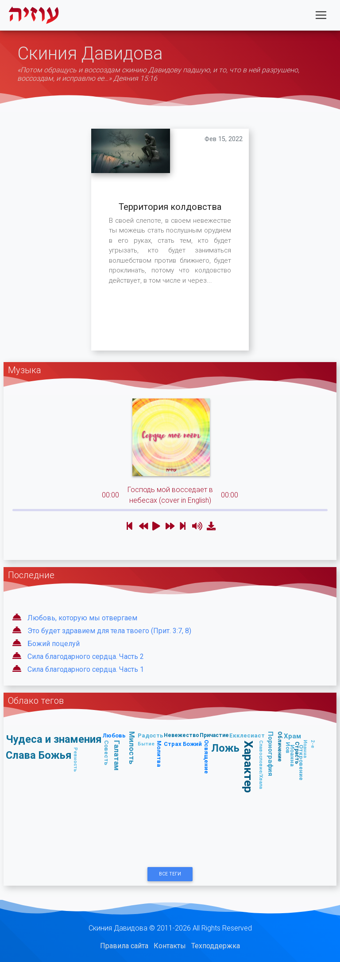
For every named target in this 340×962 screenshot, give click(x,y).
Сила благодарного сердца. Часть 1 (85, 669)
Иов (288, 747)
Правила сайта (124, 946)
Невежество (181, 735)
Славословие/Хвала (261, 764)
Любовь (114, 735)
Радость (150, 735)
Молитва (159, 754)
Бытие (146, 744)
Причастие (214, 735)
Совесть (106, 752)
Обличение (279, 746)
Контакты (170, 946)
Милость (132, 748)
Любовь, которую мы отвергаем (82, 618)
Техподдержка (215, 946)
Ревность (76, 759)
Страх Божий (183, 744)
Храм (292, 736)
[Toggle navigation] (321, 16)
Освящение (206, 757)
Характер (248, 767)
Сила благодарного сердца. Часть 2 (85, 656)
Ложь (225, 747)
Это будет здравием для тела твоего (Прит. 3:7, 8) (109, 631)
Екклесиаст (247, 735)
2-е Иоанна (309, 749)
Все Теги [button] (170, 874)
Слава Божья (39, 755)
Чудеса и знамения (54, 739)
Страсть (297, 752)
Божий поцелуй (53, 643)
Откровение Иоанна (297, 763)
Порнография (271, 753)
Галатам (117, 755)
